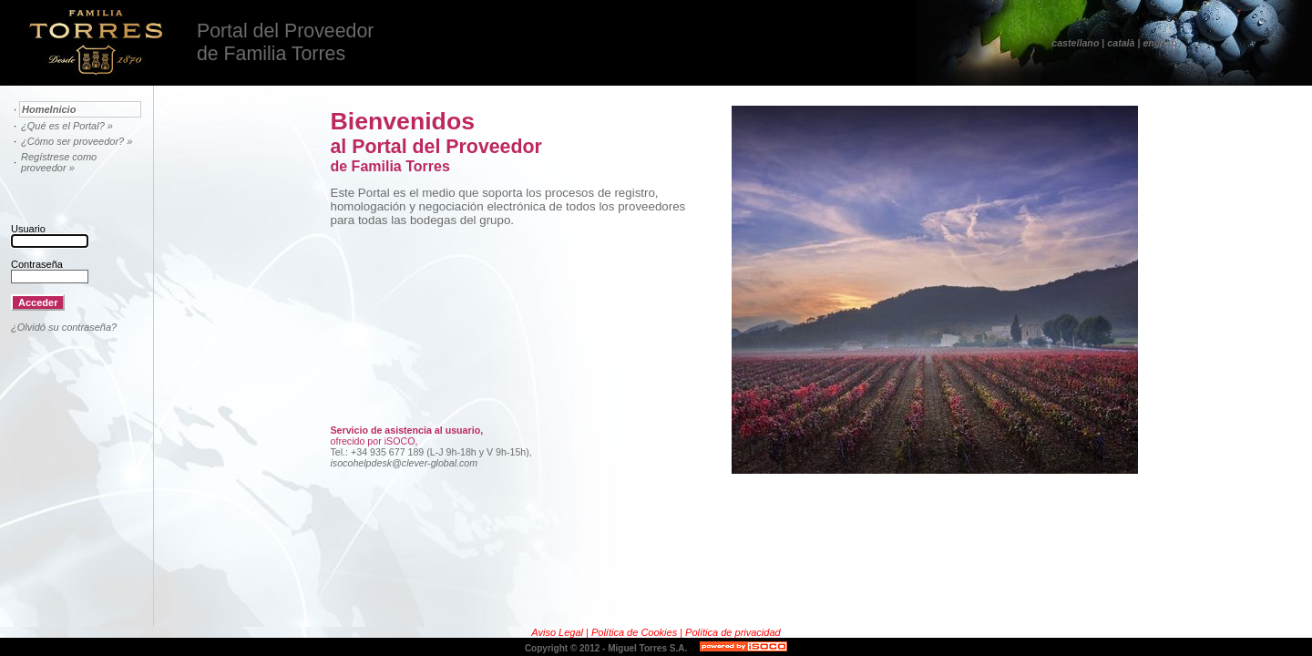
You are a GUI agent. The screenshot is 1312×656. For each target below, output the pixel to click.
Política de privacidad (733, 632)
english (1159, 42)
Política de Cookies (635, 632)
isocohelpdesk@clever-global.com (404, 462)
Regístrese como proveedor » (59, 162)
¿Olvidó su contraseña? (64, 327)
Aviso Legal (558, 632)
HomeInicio (49, 109)
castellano (1075, 42)
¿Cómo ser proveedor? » (76, 141)
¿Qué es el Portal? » (67, 125)
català (1120, 42)
